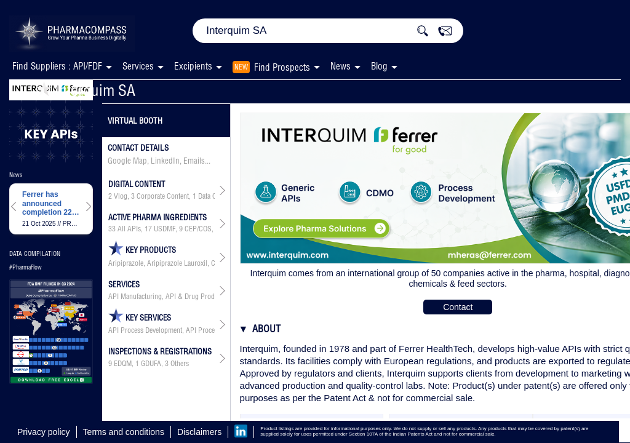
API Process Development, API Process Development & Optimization (161, 330)
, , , (161, 196)
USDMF (164, 229)
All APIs (129, 229)
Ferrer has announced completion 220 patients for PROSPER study (49, 203)
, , (148, 363)
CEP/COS (198, 229)
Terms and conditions (123, 432)
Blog (379, 66)
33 (112, 229)
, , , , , (161, 229)
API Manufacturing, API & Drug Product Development (161, 296)
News (340, 66)
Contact (457, 307)
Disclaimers (199, 432)
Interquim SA (85, 90)
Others (179, 363)
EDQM (123, 363)
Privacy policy (43, 432)
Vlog (120, 196)
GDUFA (151, 363)
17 (148, 229)
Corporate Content (163, 196)
